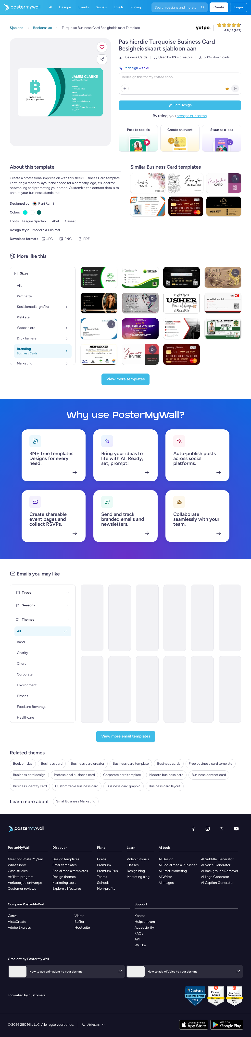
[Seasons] (68, 605)
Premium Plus (107, 871)
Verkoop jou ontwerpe (25, 883)
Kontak (140, 916)
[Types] (68, 593)
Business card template (131, 764)
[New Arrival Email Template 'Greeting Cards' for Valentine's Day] (147, 618)
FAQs (139, 933)
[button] (102, 47)
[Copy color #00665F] (39, 212)
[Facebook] (193, 829)
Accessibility (144, 927)
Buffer (79, 922)
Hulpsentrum (145, 922)
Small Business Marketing (75, 801)
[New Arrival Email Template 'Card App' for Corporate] (92, 689)
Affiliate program (20, 877)
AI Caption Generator (217, 883)
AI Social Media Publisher (178, 865)
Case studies (18, 871)
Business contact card (209, 775)
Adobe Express (19, 927)
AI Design (166, 859)
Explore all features (67, 889)
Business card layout (164, 786)
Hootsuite (82, 927)
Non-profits (106, 889)
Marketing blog (138, 877)
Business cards (168, 764)
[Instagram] (208, 829)
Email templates (64, 865)
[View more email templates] (125, 736)
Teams (102, 877)
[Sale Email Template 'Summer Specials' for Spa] (230, 689)
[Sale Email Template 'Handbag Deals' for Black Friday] (174, 689)
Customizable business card (76, 786)
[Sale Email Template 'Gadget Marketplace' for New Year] (119, 618)
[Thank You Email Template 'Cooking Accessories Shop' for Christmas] (230, 618)
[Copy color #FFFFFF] (32, 212)
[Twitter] (222, 829)
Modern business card (166, 775)
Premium (104, 865)
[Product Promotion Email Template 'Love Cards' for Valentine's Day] (92, 618)
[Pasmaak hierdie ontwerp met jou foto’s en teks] (60, 92)
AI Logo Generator (215, 877)
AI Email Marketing (173, 871)
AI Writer (165, 877)
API (137, 939)
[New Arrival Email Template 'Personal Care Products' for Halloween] (174, 618)
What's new (17, 865)
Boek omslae (23, 764)
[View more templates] (125, 379)
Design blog (136, 871)
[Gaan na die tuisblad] (20, 7)
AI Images (166, 883)
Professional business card (74, 775)
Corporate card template (122, 775)
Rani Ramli (46, 203)
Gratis (101, 859)
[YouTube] (236, 829)
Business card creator (87, 764)
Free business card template (210, 764)
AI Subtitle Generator (217, 859)
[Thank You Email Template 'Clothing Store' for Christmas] (147, 689)
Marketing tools (64, 883)
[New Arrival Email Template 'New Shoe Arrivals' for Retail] (119, 689)
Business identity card (30, 786)
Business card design (29, 775)
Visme (79, 916)
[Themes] (68, 620)
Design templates (65, 859)
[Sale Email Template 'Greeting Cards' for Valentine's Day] (202, 689)
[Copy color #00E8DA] (25, 212)
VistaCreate (17, 922)
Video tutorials (138, 859)
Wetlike (140, 945)
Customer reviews (22, 889)
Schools (103, 883)
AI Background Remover (219, 871)
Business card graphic (123, 786)
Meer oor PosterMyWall (25, 859)
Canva (12, 916)
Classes (133, 865)
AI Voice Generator (215, 865)
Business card (52, 764)
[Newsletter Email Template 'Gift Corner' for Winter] (202, 618)
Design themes (64, 877)
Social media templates (70, 871)
